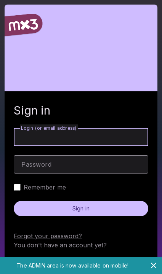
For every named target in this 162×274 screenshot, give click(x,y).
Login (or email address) (49, 128)
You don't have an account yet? (60, 245)
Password (36, 164)
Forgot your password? (48, 236)
